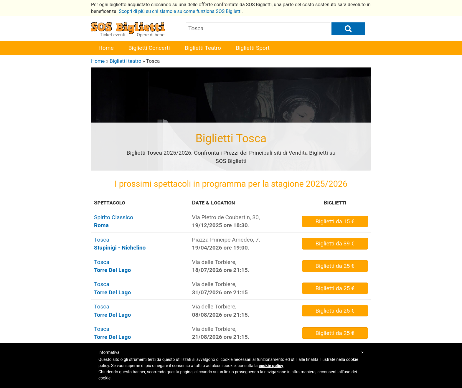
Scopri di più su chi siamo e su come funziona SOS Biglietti (180, 11)
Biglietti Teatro (203, 47)
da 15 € (335, 221)
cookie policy (271, 365)
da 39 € (335, 243)
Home (106, 47)
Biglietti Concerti (149, 47)
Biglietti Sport (253, 47)
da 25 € (335, 265)
